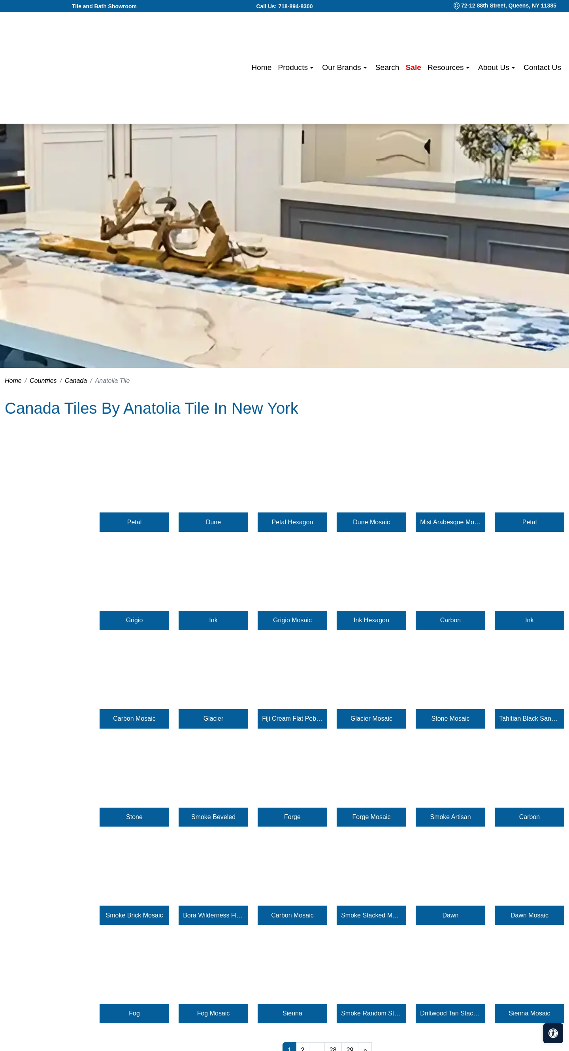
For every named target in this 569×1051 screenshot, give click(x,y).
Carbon (450, 620)
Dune (213, 522)
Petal (134, 522)
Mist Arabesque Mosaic (450, 522)
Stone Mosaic (450, 718)
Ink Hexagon (371, 620)
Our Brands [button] (342, 67)
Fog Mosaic (213, 1013)
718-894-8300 (295, 6)
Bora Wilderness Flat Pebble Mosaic (213, 915)
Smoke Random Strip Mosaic (371, 1013)
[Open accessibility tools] (553, 1033)
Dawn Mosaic (529, 915)
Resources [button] (447, 67)
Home (261, 67)
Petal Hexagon (292, 522)
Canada (76, 380)
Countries (43, 380)
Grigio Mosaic (292, 620)
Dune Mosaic (371, 522)
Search (387, 67)
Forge (292, 817)
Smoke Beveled (213, 817)
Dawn (451, 915)
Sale (413, 67)
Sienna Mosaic (529, 1013)
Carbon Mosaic (134, 718)
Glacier (213, 718)
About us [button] (494, 67)
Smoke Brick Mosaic (134, 915)
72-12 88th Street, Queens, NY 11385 (508, 5)
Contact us (542, 67)
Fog (134, 1013)
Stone (134, 817)
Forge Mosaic (371, 817)
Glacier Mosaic (371, 718)
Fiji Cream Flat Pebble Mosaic (292, 718)
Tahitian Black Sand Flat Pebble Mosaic (529, 718)
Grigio (134, 620)
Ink (213, 620)
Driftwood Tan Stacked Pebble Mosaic (450, 1013)
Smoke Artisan (450, 817)
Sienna (292, 1013)
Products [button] (294, 67)
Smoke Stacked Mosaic (371, 915)
